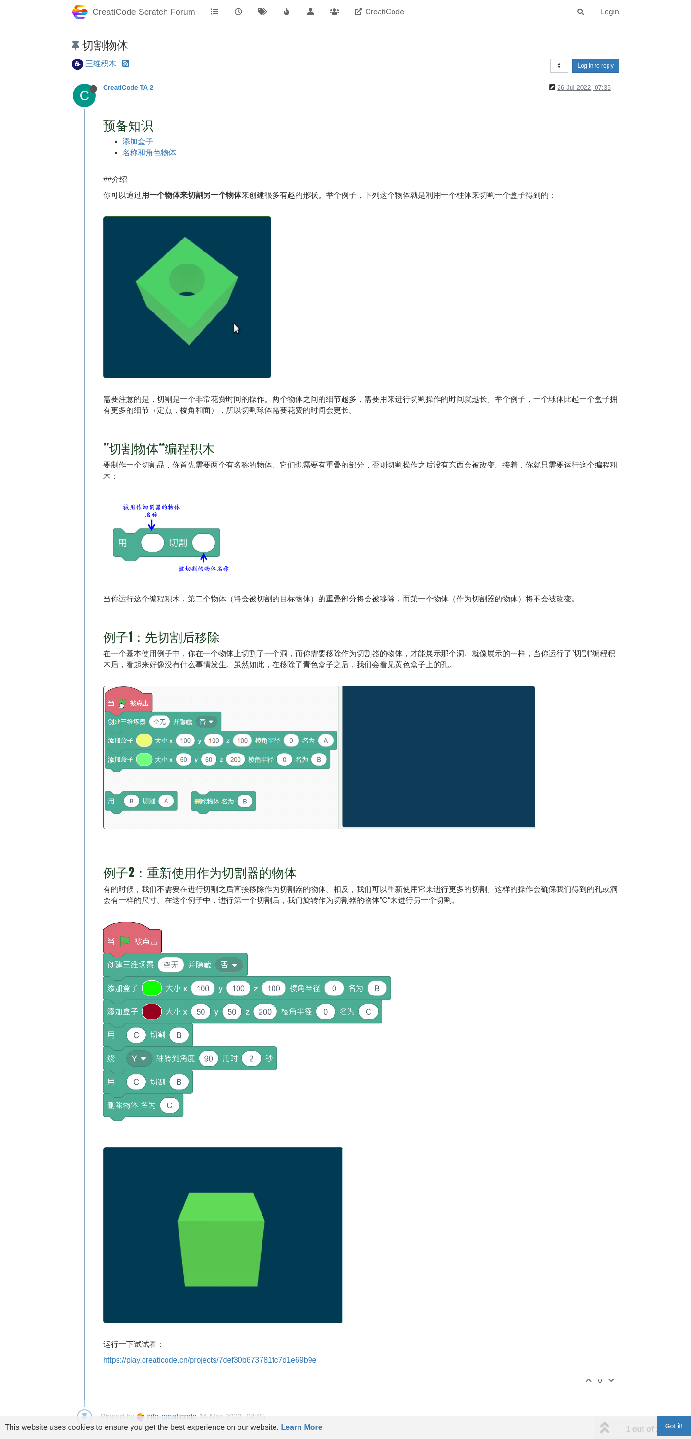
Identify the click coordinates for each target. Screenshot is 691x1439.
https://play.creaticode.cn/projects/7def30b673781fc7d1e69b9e (209, 1360)
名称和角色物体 (149, 152)
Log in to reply (596, 65)
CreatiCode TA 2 (128, 87)
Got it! (674, 1426)
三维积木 (100, 64)
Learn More (301, 1427)
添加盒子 (137, 141)
